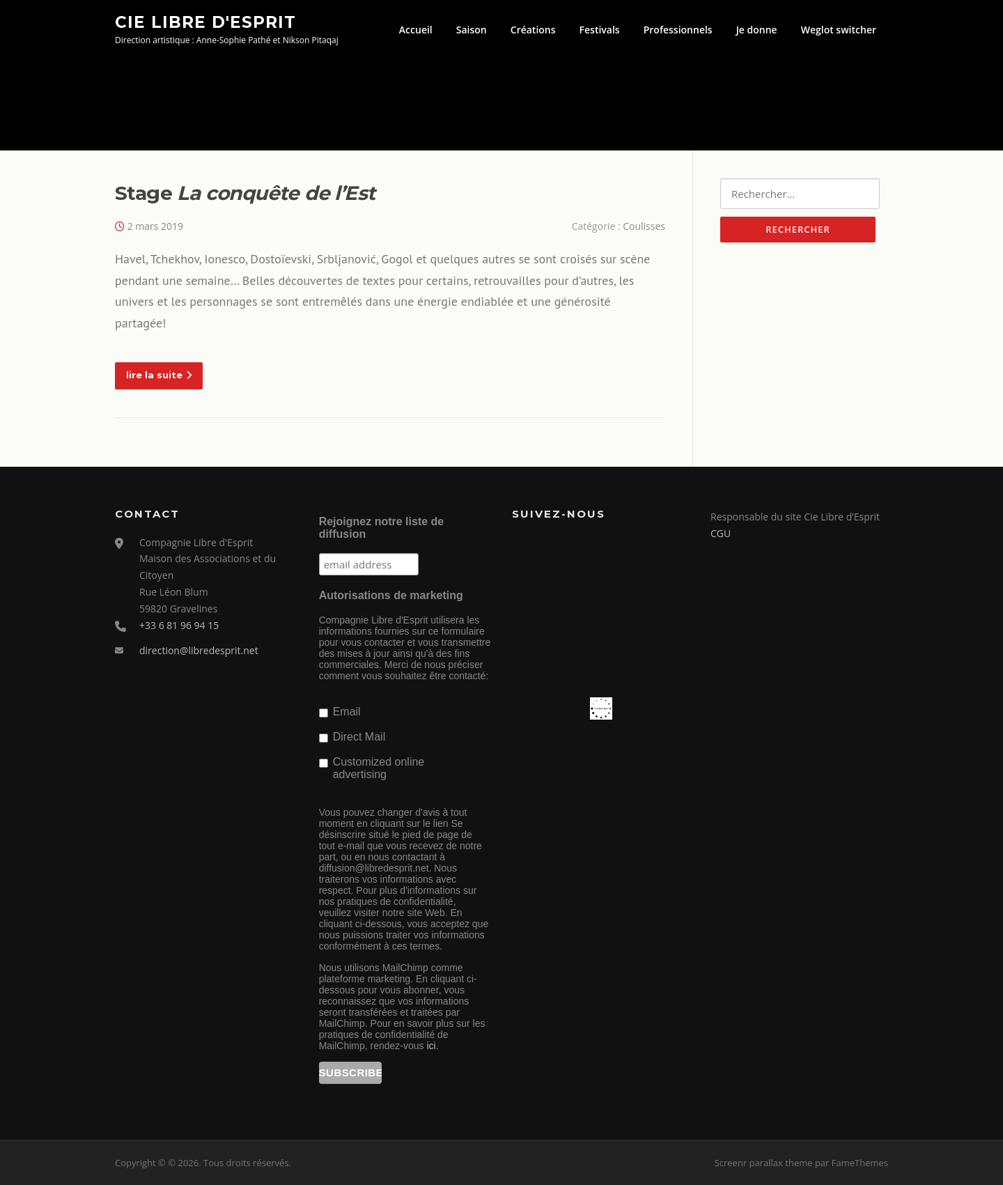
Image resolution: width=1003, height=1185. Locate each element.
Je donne (756, 29)
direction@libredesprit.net (198, 650)
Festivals (600, 29)
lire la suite (159, 374)
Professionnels (678, 29)
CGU (720, 533)
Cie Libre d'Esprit (205, 21)
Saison (471, 29)
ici (430, 1045)
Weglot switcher (838, 29)
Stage (245, 193)
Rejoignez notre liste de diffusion (381, 528)
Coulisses (644, 226)
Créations (533, 29)
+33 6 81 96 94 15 (179, 625)
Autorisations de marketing (391, 595)
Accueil (416, 29)
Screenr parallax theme (764, 1162)
